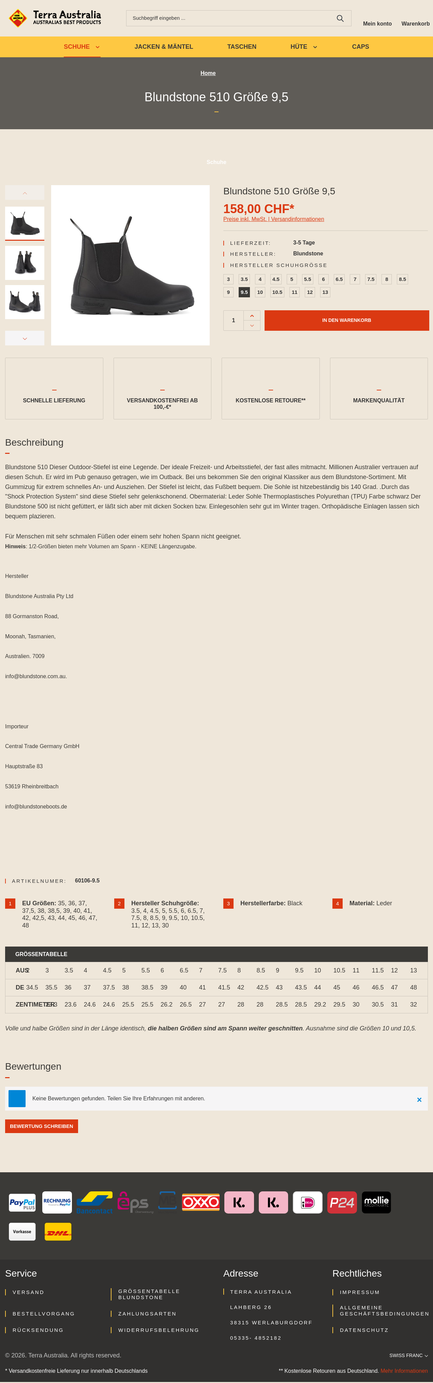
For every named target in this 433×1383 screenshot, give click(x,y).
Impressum (360, 1293)
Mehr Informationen (404, 1372)
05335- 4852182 (256, 1339)
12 (310, 293)
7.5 (370, 280)
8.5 (402, 280)
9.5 (244, 293)
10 (260, 293)
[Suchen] (338, 18)
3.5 (244, 280)
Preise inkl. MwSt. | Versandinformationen (273, 220)
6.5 (339, 280)
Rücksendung (38, 1331)
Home (207, 74)
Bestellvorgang (44, 1315)
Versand (29, 1293)
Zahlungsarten (147, 1315)
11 (295, 293)
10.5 (277, 293)
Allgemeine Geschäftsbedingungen (385, 1312)
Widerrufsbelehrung (158, 1331)
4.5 (276, 280)
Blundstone (308, 254)
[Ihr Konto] (375, 19)
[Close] (419, 1100)
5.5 (307, 280)
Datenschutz (364, 1331)
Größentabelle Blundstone (149, 1295)
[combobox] (226, 18)
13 (325, 293)
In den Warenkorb (346, 321)
